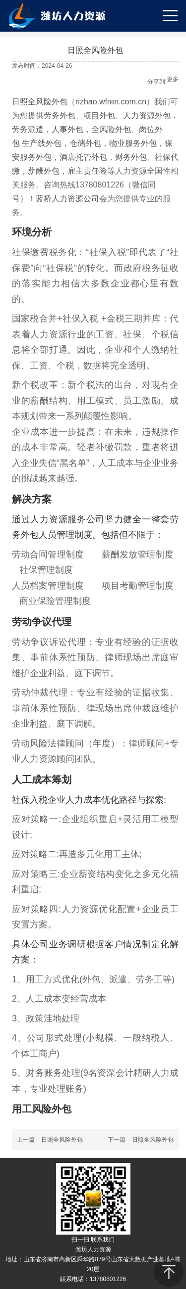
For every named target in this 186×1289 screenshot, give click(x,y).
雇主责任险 (87, 171)
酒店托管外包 (83, 157)
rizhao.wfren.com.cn (110, 101)
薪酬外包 (44, 171)
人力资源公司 (75, 198)
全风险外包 (111, 129)
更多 (173, 79)
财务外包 (131, 157)
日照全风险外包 (39, 101)
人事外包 (67, 129)
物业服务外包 (133, 143)
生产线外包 (42, 143)
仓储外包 (85, 143)
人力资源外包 (147, 115)
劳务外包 (59, 115)
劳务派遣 (28, 129)
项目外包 (99, 115)
